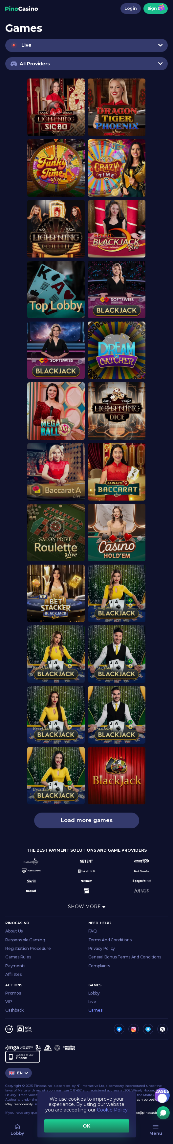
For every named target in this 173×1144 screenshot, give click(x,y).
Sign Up (155, 8)
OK (86, 1126)
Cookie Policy (112, 1110)
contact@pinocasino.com (147, 1112)
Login (130, 8)
